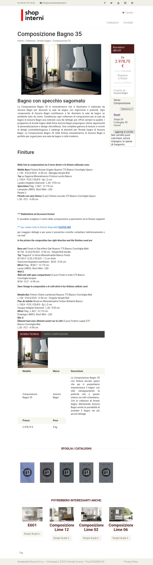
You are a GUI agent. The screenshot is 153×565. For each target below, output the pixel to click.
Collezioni (112, 22)
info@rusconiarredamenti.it (53, 3)
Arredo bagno (44, 40)
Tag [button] (21, 552)
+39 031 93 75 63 (26, 3)
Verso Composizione (56, 334)
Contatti (128, 22)
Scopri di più (32, 533)
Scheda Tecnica (29, 334)
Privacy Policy (131, 561)
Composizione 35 (62, 40)
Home (21, 40)
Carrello (127, 12)
